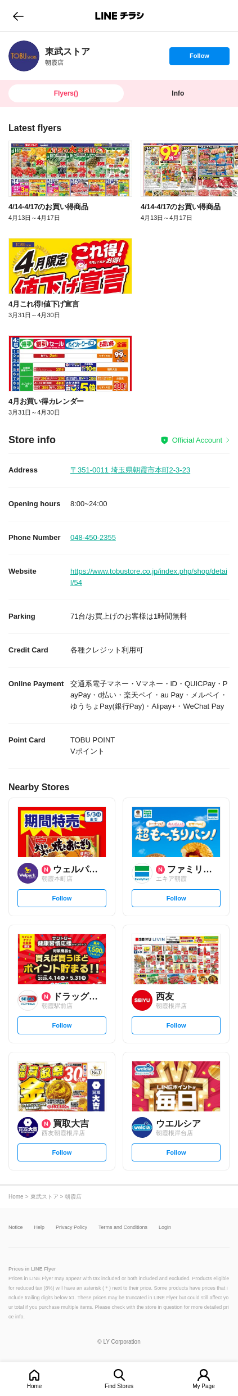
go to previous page (18, 15)
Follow (199, 58)
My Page (203, 1386)
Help (39, 1227)
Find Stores (119, 1386)
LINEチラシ (120, 15)
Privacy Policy (71, 1227)
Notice (15, 1227)
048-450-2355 (93, 537)
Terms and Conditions (122, 1227)
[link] (23, 55)
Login (165, 1227)
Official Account (197, 440)
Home (34, 1386)
